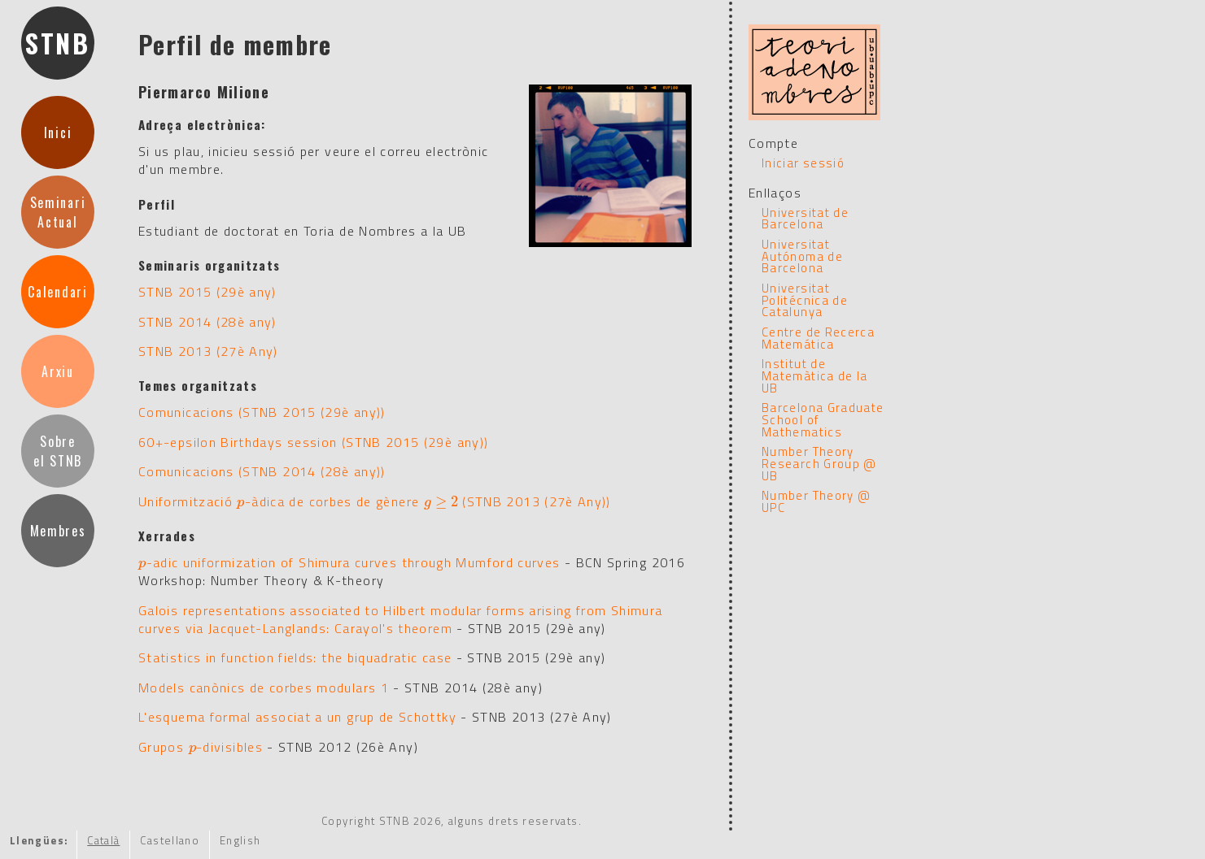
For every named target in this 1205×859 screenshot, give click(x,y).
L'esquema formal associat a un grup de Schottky (297, 717)
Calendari (57, 292)
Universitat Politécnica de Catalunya (805, 300)
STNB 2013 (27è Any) (208, 351)
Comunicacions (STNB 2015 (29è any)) (262, 412)
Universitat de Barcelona (805, 218)
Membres (58, 530)
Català (103, 840)
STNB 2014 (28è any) (207, 322)
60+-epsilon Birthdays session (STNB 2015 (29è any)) (313, 442)
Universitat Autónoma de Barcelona (802, 256)
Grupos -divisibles (200, 747)
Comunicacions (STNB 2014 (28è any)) (262, 471)
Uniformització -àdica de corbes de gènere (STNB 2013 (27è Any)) (374, 501)
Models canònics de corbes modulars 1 (263, 687)
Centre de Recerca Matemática (818, 338)
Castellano (169, 840)
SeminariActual (57, 212)
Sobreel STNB (57, 451)
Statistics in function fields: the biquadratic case (295, 657)
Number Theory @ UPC (816, 501)
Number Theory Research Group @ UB (819, 463)
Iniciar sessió (803, 163)
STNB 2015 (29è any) (207, 292)
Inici (58, 132)
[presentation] (241, 501)
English (240, 840)
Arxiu (57, 371)
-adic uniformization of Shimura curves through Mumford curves (349, 562)
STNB (57, 43)
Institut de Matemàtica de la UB (815, 375)
